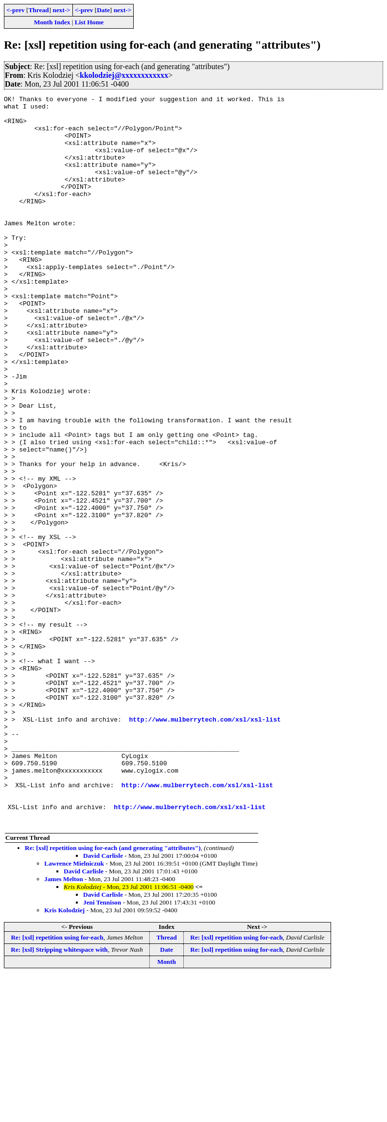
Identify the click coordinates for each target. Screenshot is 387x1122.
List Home (89, 22)
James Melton (63, 1025)
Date (103, 10)
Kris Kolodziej (64, 1056)
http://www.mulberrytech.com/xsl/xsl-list (205, 844)
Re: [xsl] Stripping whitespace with (59, 1095)
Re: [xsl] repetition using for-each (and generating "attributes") (113, 993)
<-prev (15, 10)
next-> (61, 10)
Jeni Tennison (102, 1048)
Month (166, 1107)
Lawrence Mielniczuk (74, 1009)
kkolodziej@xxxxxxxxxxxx (124, 75)
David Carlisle (103, 1001)
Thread (38, 10)
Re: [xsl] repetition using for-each (57, 1083)
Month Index (52, 22)
